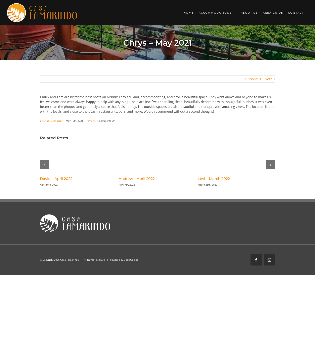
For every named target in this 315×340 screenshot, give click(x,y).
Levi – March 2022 (214, 179)
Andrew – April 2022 (137, 179)
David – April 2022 (56, 179)
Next (268, 79)
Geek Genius (131, 259)
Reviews (91, 121)
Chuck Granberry (52, 121)
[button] (44, 164)
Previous (254, 79)
